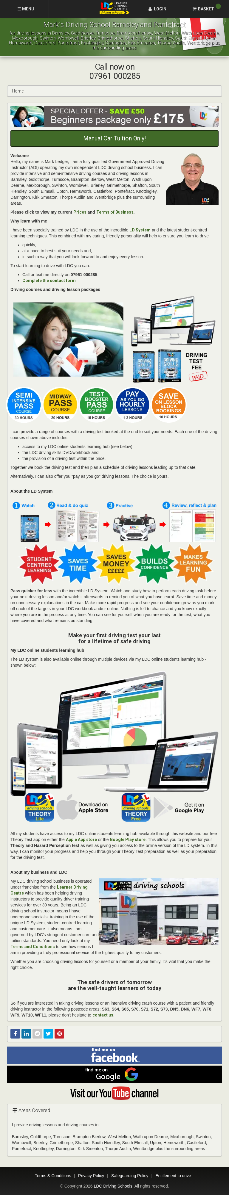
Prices (79, 212)
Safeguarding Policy (129, 1175)
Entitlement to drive (173, 1175)
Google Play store (128, 839)
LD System (140, 230)
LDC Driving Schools (113, 1186)
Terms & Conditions (53, 1175)
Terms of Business (115, 212)
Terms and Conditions (32, 946)
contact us (102, 1015)
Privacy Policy (91, 1175)
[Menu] (26, 9)
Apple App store (81, 839)
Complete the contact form (49, 280)
